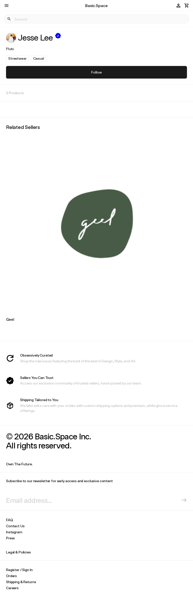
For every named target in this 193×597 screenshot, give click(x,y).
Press (10, 538)
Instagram (14, 532)
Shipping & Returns (21, 582)
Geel (10, 319)
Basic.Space (96, 5)
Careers (12, 588)
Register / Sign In (19, 570)
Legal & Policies (18, 552)
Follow (96, 72)
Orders (11, 576)
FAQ (9, 520)
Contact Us (15, 526)
